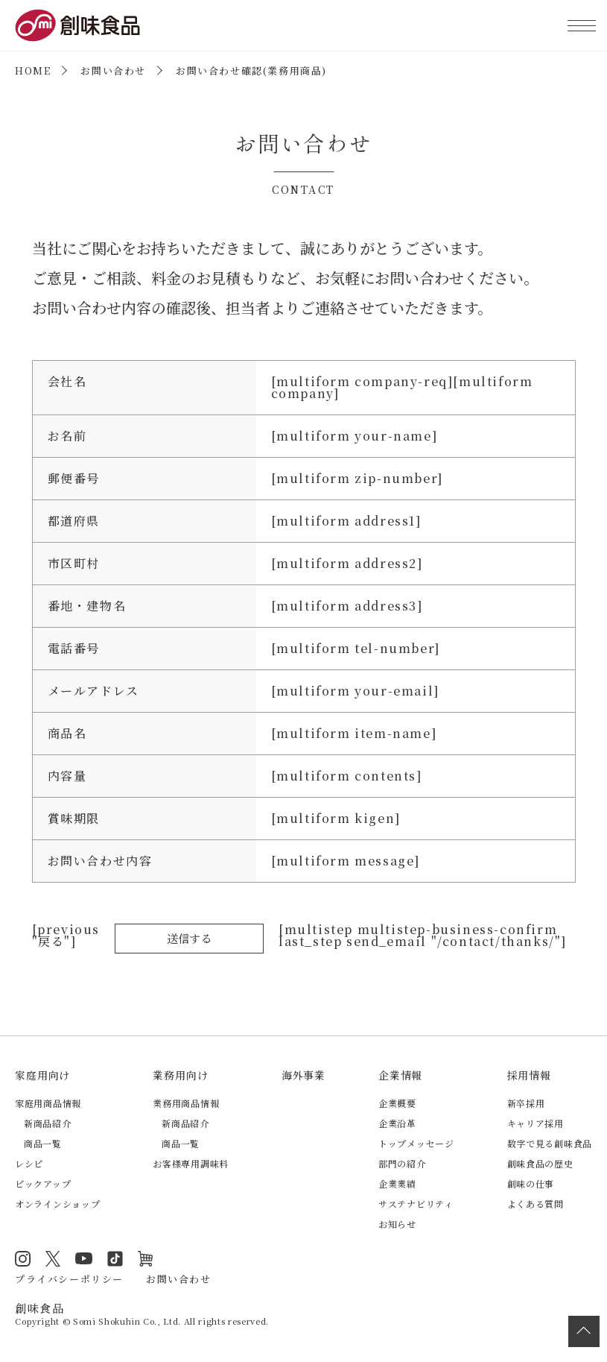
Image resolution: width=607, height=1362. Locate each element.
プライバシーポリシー (69, 1278)
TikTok (113, 1258)
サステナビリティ (416, 1203)
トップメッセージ (416, 1143)
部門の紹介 (402, 1163)
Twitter (52, 1258)
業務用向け (180, 1075)
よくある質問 (535, 1203)
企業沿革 (397, 1123)
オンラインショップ (57, 1203)
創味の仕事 (531, 1183)
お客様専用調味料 (191, 1163)
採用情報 (529, 1075)
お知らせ (397, 1223)
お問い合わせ (113, 70)
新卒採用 (526, 1103)
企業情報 (400, 1075)
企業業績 (397, 1183)
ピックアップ (43, 1183)
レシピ (29, 1163)
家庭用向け (42, 1075)
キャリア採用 (535, 1123)
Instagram (22, 1258)
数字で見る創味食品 (549, 1143)
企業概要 (397, 1103)
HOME (33, 70)
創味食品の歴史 (540, 1163)
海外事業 (303, 1075)
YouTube (82, 1258)
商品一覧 (43, 1143)
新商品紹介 (47, 1123)
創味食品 (77, 25)
